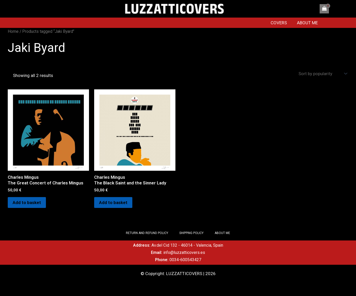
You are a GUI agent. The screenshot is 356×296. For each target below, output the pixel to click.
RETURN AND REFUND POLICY (147, 233)
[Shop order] (322, 74)
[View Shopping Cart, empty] (324, 8)
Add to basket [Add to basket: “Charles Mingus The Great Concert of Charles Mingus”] (27, 202)
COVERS (282, 22)
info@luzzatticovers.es (184, 252)
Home (13, 31)
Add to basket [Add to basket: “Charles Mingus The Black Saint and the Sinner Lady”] (113, 202)
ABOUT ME (309, 22)
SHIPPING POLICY (191, 233)
